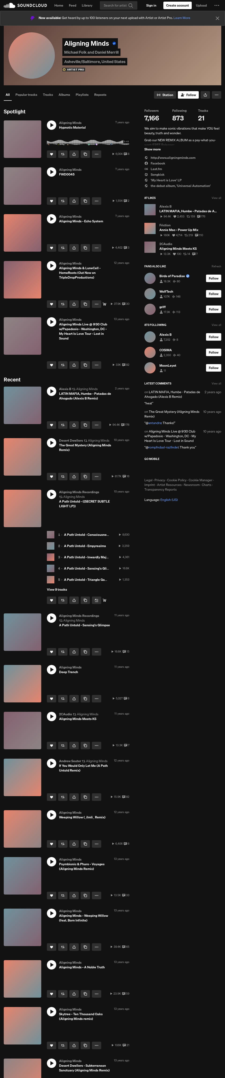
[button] (216, 5)
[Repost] (63, 154)
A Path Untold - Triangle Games (87, 579)
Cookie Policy (177, 480)
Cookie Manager (200, 480)
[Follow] (188, 95)
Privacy (159, 480)
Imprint (149, 484)
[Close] (217, 18)
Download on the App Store (158, 469)
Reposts (100, 94)
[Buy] (104, 304)
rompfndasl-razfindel (163, 447)
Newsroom (192, 484)
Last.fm (153, 169)
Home (58, 5)
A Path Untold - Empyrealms (85, 545)
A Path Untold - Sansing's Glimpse (89, 568)
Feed (72, 5)
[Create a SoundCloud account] (177, 5)
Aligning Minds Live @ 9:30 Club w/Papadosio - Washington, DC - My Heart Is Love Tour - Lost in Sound (170, 436)
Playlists (82, 94)
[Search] (118, 5)
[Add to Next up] (96, 600)
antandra (154, 422)
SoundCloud (25, 5)
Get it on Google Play (190, 469)
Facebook (154, 163)
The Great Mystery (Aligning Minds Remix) (171, 414)
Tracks (48, 94)
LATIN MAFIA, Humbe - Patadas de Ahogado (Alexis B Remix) (172, 394)
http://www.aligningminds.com (169, 157)
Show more (152, 149)
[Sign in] (151, 5)
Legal (148, 480)
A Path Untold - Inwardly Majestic (89, 557)
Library (87, 5)
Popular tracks (26, 94)
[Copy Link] (85, 154)
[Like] (51, 154)
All (8, 94)
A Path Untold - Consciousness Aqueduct (94, 534)
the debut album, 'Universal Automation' (177, 185)
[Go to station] (165, 95)
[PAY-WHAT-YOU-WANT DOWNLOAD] (104, 600)
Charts (206, 484)
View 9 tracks (57, 589)
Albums (64, 94)
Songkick (154, 174)
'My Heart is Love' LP (163, 180)
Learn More (181, 17)
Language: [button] (161, 499)
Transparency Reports (160, 489)
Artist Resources (169, 484)
